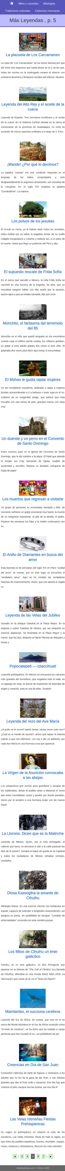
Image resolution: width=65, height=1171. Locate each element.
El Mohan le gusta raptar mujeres (32, 380)
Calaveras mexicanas (47, 10)
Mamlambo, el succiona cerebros (32, 1011)
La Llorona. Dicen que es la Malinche (33, 833)
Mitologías (49, 3)
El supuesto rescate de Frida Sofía (33, 272)
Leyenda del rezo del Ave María (32, 721)
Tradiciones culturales (17, 10)
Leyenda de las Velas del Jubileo (32, 615)
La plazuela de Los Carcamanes (33, 55)
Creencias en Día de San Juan (32, 1065)
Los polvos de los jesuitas (32, 221)
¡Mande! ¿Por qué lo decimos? (33, 164)
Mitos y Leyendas (29, 3)
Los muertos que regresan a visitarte (32, 499)
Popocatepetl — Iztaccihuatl (33, 666)
